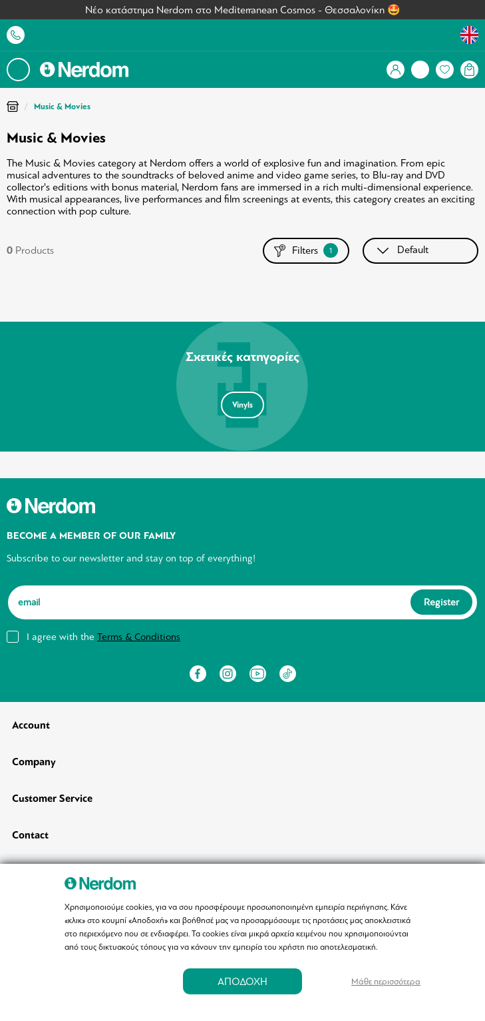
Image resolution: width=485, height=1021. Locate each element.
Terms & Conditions (138, 637)
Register (441, 602)
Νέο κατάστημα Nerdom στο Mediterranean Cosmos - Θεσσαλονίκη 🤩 (243, 10)
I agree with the (103, 637)
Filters (306, 250)
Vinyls (242, 405)
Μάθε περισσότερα (385, 981)
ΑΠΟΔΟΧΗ (242, 981)
